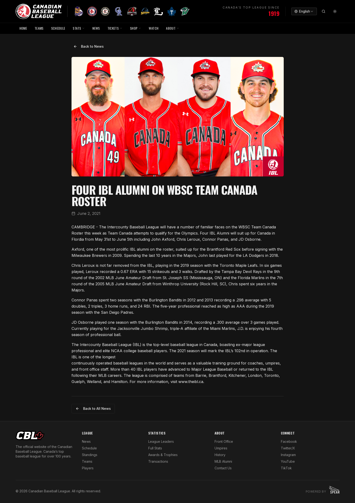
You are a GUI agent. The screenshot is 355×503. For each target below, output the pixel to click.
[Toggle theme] (335, 11)
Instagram (288, 455)
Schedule (89, 448)
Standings (89, 455)
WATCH (153, 28)
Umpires (221, 448)
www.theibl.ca (190, 381)
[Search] (323, 11)
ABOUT (172, 28)
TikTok (286, 468)
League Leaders (161, 441)
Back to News (88, 46)
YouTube (288, 461)
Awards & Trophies (163, 455)
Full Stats (155, 448)
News (86, 441)
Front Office (224, 441)
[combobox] (304, 11)
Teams (87, 461)
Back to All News (93, 408)
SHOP (135, 28)
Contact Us (223, 468)
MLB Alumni (223, 461)
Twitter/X (288, 448)
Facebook (289, 441)
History (220, 455)
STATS (79, 28)
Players (88, 468)
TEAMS (39, 28)
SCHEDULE (58, 28)
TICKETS (115, 28)
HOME (23, 28)
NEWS (96, 28)
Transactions (158, 461)
